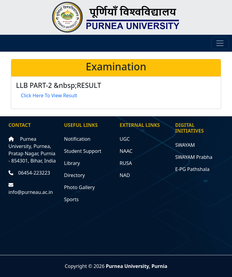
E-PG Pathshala (192, 169)
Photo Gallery (79, 187)
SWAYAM (185, 145)
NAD (125, 175)
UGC (125, 139)
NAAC (126, 151)
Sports (71, 199)
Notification (77, 139)
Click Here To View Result (49, 95)
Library (72, 163)
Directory (74, 175)
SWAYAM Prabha (193, 157)
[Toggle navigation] (219, 43)
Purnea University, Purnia (136, 266)
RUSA (126, 163)
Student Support (83, 151)
